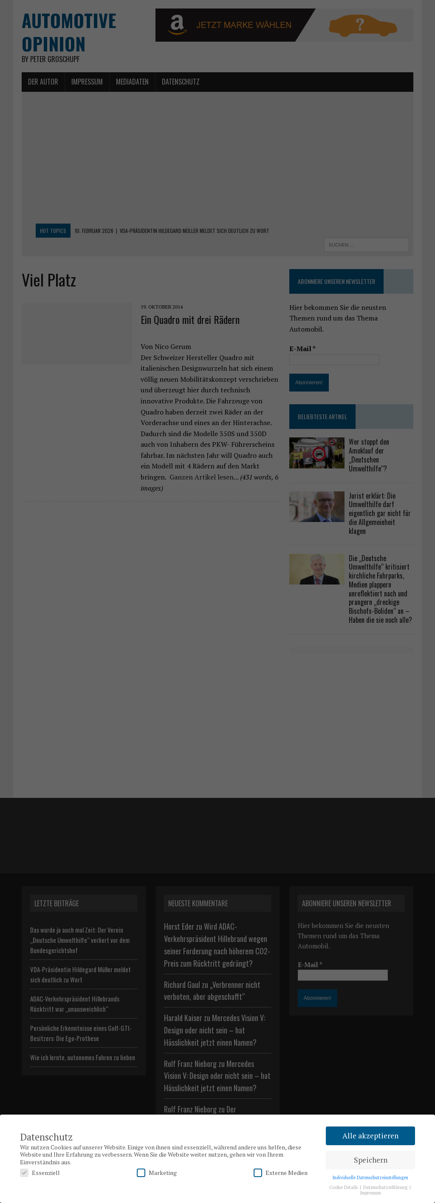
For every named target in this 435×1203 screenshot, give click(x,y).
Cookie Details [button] (344, 1187)
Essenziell (40, 1173)
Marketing (157, 1173)
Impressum (370, 1193)
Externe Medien (281, 1173)
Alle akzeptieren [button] (370, 1136)
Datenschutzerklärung (386, 1187)
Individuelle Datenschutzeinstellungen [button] (370, 1177)
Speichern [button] (370, 1160)
